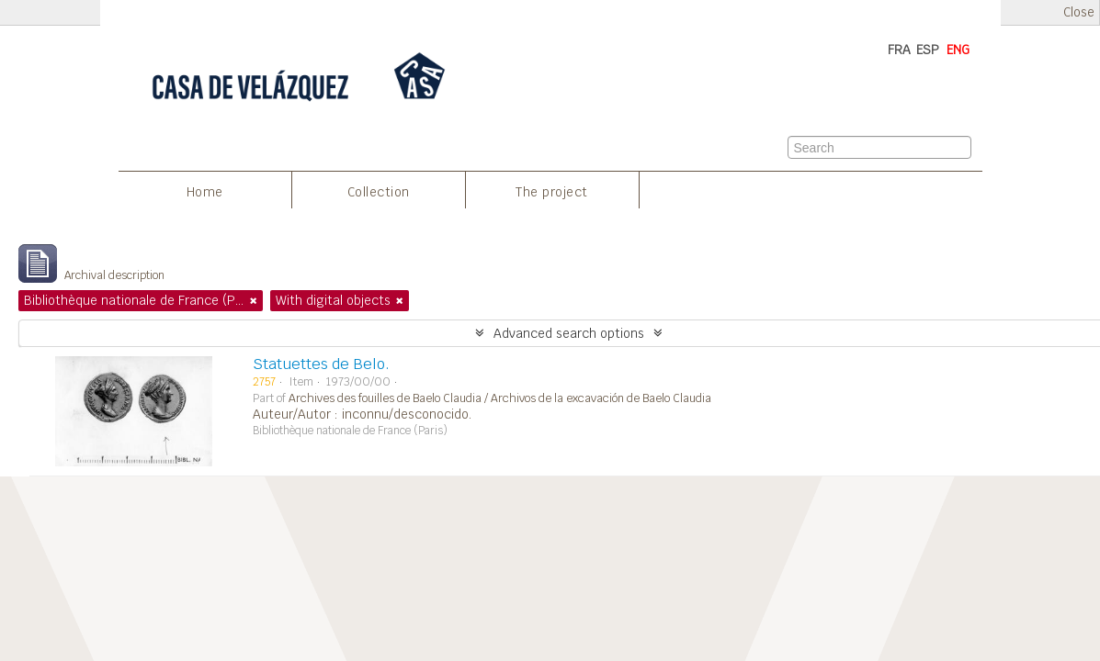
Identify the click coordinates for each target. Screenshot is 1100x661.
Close (1078, 12)
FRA (899, 49)
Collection (378, 192)
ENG (958, 49)
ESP (927, 49)
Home (205, 192)
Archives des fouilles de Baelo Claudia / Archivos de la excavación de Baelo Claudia (500, 398)
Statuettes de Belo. (321, 364)
